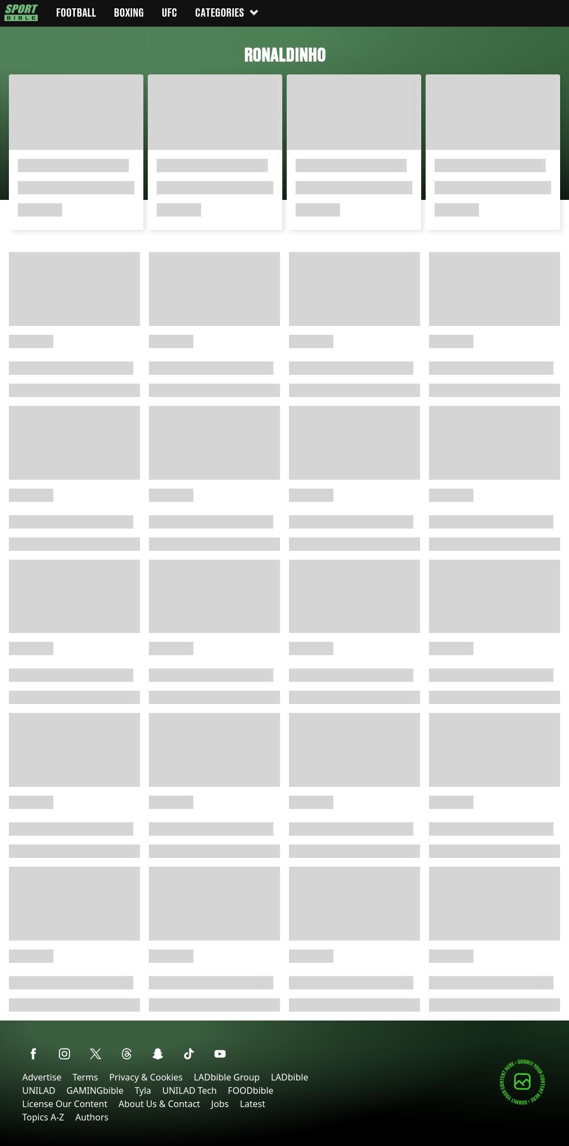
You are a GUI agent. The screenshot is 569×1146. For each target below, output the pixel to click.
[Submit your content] (522, 1103)
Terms (85, 1077)
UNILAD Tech (189, 1090)
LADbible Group (227, 1077)
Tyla (142, 1090)
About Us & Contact (159, 1104)
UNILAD (39, 1090)
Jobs (220, 1104)
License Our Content (64, 1104)
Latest (253, 1104)
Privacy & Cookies (145, 1077)
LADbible (289, 1077)
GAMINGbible (95, 1090)
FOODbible (250, 1090)
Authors (91, 1117)
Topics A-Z (43, 1117)
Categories (227, 12)
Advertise (41, 1077)
